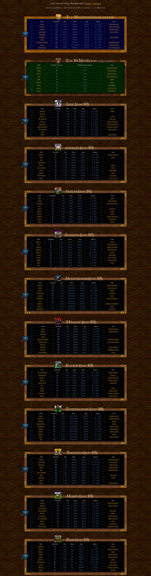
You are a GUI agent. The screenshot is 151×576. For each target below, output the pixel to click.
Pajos (39, 222)
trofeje (88, 3)
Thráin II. (42, 26)
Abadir (42, 380)
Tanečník (42, 114)
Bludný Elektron (42, 127)
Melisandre (40, 298)
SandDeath (40, 309)
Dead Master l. (40, 424)
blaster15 (41, 478)
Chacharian (41, 162)
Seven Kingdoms (112, 298)
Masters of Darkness (112, 303)
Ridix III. (38, 82)
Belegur (40, 303)
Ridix (38, 79)
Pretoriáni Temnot (112, 127)
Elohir (41, 480)
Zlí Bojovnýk (42, 508)
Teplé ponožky (111, 70)
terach (39, 85)
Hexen (41, 437)
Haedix (42, 29)
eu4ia (42, 39)
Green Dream (114, 32)
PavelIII (40, 296)
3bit (39, 76)
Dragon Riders (114, 437)
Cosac (42, 24)
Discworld (112, 209)
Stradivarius (42, 375)
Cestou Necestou (114, 26)
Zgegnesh (43, 129)
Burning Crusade (112, 203)
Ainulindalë (113, 383)
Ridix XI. (40, 306)
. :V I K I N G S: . (112, 88)
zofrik (40, 565)
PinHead (43, 347)
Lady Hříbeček (41, 472)
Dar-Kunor (39, 203)
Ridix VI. (40, 434)
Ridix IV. (42, 513)
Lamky (112, 79)
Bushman (42, 37)
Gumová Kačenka (42, 42)
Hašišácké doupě (114, 42)
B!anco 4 (43, 344)
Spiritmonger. (42, 47)
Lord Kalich (42, 32)
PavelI (42, 388)
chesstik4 (42, 34)
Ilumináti (113, 570)
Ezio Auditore (43, 352)
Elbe (41, 470)
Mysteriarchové (114, 24)
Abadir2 (42, 505)
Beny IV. (42, 350)
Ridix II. (38, 73)
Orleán (112, 111)
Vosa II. (38, 88)
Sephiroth (43, 119)
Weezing (41, 567)
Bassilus (42, 111)
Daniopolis (42, 124)
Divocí (112, 82)
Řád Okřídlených (112, 76)
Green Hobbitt (113, 347)
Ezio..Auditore (41, 167)
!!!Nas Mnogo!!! (112, 73)
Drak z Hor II (42, 383)
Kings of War (113, 565)
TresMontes (43, 372)
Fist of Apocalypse (114, 47)
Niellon (42, 396)
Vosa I (39, 91)
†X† (38, 244)
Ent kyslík (43, 526)
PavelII (40, 290)
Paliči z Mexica (112, 129)
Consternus (42, 516)
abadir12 (38, 249)
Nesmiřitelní (112, 85)
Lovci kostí (112, 119)
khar (41, 475)
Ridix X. (40, 552)
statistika (96, 3)
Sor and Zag (113, 524)
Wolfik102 (41, 426)
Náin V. (41, 483)
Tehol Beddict (42, 511)
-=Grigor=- (42, 524)
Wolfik (39, 70)
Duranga (113, 375)
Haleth (41, 570)
